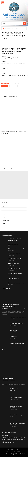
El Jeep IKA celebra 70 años (15, 273)
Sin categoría (6, 220)
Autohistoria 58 (13, 355)
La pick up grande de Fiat (16, 420)
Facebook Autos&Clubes (9, 472)
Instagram (19, 472)
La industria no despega (14, 253)
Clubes (16, 83)
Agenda (11, 83)
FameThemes (14, 477)
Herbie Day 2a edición (13, 278)
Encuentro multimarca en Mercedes (17, 283)
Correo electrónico (15, 474)
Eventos (4, 212)
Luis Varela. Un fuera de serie (17, 363)
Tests (4, 223)
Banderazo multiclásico (14, 263)
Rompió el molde (7, 401)
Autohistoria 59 (13, 346)
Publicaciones (6, 217)
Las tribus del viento (13, 244)
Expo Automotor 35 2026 (14, 268)
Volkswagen (20, 86)
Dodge (15, 86)
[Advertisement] (14, 185)
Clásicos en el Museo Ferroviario (16, 249)
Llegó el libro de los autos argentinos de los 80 (10, 317)
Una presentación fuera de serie (18, 329)
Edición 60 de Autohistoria (16, 337)
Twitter (7, 474)
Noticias (5, 215)
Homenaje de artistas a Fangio (15, 258)
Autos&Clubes (14, 14)
